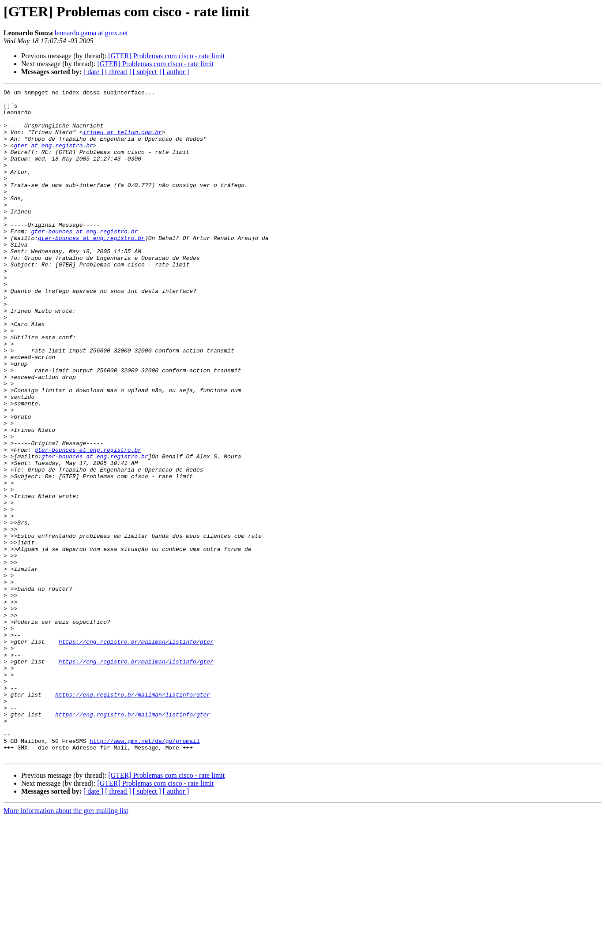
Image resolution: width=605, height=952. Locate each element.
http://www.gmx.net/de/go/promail (145, 872)
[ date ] (93, 71)
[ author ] (176, 71)
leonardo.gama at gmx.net (91, 33)
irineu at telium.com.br (122, 141)
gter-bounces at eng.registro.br (84, 260)
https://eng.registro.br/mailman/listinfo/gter (136, 753)
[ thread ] (118, 71)
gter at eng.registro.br (53, 157)
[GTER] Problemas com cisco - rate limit (166, 56)
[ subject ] (147, 71)
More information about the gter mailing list (66, 944)
